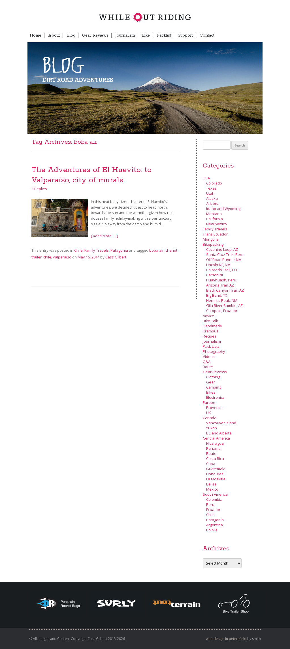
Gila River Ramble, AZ (224, 305)
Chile (78, 250)
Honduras (214, 473)
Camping (213, 387)
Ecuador (213, 509)
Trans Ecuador (215, 234)
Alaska (212, 198)
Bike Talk (210, 320)
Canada (209, 417)
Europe (209, 402)
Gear (210, 382)
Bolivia (212, 530)
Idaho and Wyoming (223, 208)
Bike (146, 35)
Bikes (211, 392)
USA (206, 178)
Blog (71, 35)
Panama (213, 448)
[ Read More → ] (104, 236)
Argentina (214, 524)
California (214, 218)
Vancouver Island (221, 422)
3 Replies (39, 188)
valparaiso (62, 257)
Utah (210, 193)
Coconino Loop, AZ (222, 249)
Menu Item (252, 35)
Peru (210, 504)
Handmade (212, 325)
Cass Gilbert (115, 257)
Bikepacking (213, 244)
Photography (214, 351)
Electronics (215, 397)
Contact (207, 35)
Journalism (125, 35)
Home (35, 35)
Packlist (164, 35)
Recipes (209, 336)
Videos (209, 356)
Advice (208, 315)
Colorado (214, 183)
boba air (156, 250)
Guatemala (215, 468)
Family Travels (96, 250)
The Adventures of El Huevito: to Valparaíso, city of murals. (91, 175)
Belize (211, 484)
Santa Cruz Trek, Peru (225, 254)
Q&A (206, 361)
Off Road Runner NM (224, 259)
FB (224, 35)
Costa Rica (215, 458)
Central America (216, 438)
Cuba (210, 463)
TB (235, 35)
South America (215, 494)
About (54, 35)
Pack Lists (211, 346)
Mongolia (211, 239)
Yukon (211, 427)
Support (185, 35)
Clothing (213, 376)
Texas (211, 188)
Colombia (214, 499)
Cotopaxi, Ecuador (221, 310)
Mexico (212, 489)
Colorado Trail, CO (221, 269)
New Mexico (216, 223)
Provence (214, 407)
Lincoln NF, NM (218, 264)
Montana (214, 213)
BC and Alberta (219, 433)
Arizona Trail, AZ (220, 285)
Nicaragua (215, 443)
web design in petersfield (226, 638)
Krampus (210, 331)
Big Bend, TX (216, 295)
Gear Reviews (95, 35)
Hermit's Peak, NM (221, 300)
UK (208, 412)
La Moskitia (215, 479)
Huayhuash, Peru (221, 280)
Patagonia (119, 250)
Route (208, 366)
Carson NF (215, 274)
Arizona (212, 203)
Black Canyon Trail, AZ (225, 290)
